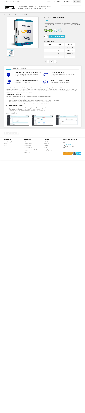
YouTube (11, 133)
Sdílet (48, 61)
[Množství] (45, 36)
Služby (44, 8)
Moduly (5, 143)
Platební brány (22, 6)
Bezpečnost (28, 8)
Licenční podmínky (28, 147)
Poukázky (46, 149)
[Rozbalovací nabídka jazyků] (48, 2)
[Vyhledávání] (71, 7)
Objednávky (46, 143)
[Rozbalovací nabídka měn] (58, 2)
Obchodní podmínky (28, 143)
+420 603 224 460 (69, 144)
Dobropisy (46, 145)
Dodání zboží (27, 142)
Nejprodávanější (8, 142)
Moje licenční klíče (48, 150)
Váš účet (46, 140)
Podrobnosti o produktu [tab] (19, 68)
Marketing (37, 8)
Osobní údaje (47, 142)
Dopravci (21, 8)
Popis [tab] (8, 68)
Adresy (45, 147)
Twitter (8, 133)
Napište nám (27, 152)
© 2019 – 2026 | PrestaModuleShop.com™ (42, 158)
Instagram (17, 133)
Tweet (51, 61)
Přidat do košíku (57, 36)
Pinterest (55, 61)
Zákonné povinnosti (45, 6)
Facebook (5, 133)
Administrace (33, 6)
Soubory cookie (27, 145)
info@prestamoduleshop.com (71, 142)
